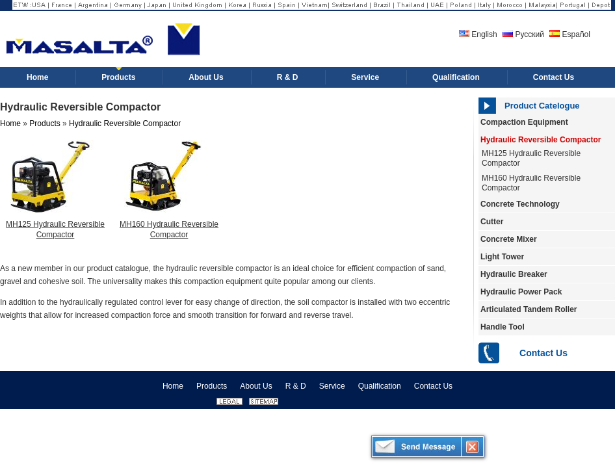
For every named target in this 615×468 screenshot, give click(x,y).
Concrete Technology (520, 204)
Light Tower (502, 256)
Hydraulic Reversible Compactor (540, 139)
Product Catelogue (542, 105)
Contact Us (543, 353)
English (478, 34)
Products (44, 123)
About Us (256, 386)
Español (569, 34)
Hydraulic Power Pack (521, 291)
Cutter (491, 221)
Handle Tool (502, 327)
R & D (295, 386)
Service (332, 386)
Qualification (379, 386)
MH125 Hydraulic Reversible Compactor (55, 229)
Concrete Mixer (508, 239)
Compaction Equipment (524, 122)
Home (10, 123)
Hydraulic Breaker (513, 274)
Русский (523, 34)
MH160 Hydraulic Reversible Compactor (531, 183)
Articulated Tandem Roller (528, 309)
